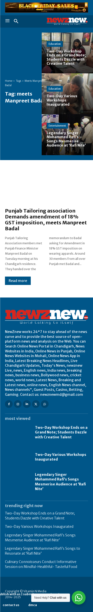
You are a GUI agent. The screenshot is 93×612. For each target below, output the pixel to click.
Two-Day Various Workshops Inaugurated (39, 526)
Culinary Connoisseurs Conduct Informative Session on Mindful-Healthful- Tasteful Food (41, 564)
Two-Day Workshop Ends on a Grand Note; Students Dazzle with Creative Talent (61, 432)
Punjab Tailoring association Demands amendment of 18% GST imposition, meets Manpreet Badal (46, 220)
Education (55, 44)
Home (8, 81)
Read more (18, 281)
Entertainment (57, 125)
